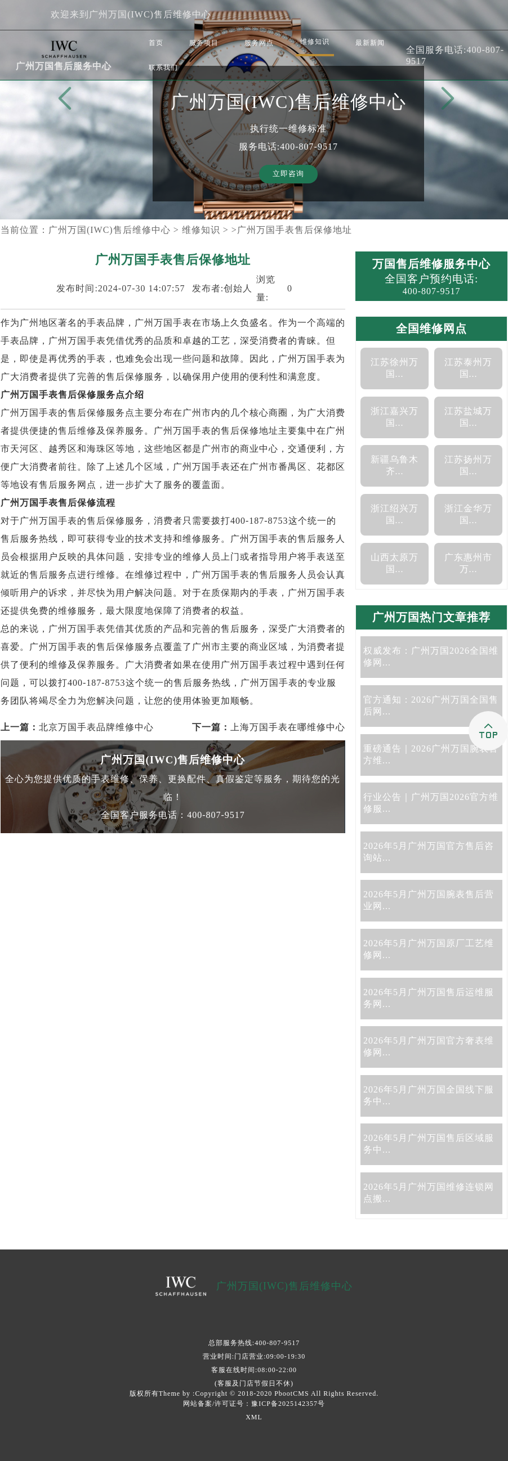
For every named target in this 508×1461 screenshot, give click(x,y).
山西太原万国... (394, 563)
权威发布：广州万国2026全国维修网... (430, 656)
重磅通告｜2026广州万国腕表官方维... (430, 754)
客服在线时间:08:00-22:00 (254, 1370)
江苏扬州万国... (468, 465)
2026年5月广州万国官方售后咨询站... (428, 851)
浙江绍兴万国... (394, 514)
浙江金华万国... (468, 514)
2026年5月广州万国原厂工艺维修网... (428, 949)
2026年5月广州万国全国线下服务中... (428, 1095)
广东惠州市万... (468, 563)
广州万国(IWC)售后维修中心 (109, 230)
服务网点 (259, 43)
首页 (156, 43)
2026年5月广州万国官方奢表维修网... (428, 1046)
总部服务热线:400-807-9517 (254, 1343)
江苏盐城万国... (468, 417)
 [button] (62, 99)
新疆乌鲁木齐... (394, 465)
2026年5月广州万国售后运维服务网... (428, 998)
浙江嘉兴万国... (394, 417)
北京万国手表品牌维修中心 (96, 727)
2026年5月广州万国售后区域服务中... (428, 1143)
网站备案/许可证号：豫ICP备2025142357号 (254, 1404)
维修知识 (314, 42)
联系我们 (163, 67)
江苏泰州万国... (468, 368)
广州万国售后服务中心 (64, 66)
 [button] (445, 99)
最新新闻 (370, 43)
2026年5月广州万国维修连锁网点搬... (428, 1192)
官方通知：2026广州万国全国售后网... (430, 705)
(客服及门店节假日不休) (254, 1383)
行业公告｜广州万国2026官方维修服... (430, 802)
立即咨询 (288, 174)
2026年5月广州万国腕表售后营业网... (428, 900)
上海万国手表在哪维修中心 (287, 727)
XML (254, 1417)
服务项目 (204, 43)
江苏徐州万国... (394, 368)
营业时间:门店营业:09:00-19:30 (254, 1356)
